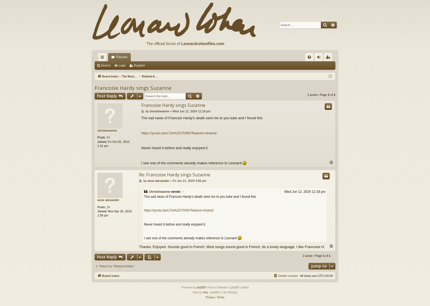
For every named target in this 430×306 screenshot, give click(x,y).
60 (108, 137)
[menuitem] (309, 57)
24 (108, 207)
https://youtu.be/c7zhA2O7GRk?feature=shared (178, 133)
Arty (205, 292)
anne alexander (108, 200)
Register (139, 65)
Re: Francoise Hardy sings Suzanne (174, 174)
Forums (122, 57)
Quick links (103, 58)
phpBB (201, 287)
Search (106, 65)
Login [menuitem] (320, 58)
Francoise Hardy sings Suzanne (133, 87)
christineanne (107, 130)
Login (122, 65)
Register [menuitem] (329, 58)
